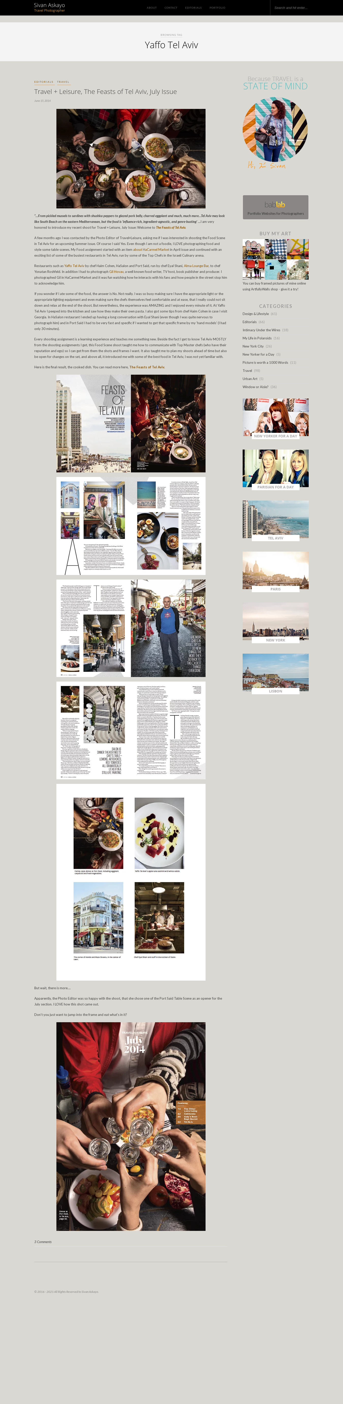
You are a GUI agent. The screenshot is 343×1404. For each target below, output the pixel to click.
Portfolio (217, 7)
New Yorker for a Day (258, 354)
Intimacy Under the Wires (261, 330)
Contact (171, 7)
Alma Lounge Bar (196, 266)
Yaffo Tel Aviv (74, 266)
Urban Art (250, 379)
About (152, 7)
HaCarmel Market (156, 249)
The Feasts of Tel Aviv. (170, 227)
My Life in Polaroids (257, 338)
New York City (253, 346)
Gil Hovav (116, 272)
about (137, 249)
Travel (63, 81)
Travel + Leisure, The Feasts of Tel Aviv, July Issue (105, 91)
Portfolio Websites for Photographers (275, 207)
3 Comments (43, 1242)
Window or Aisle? (256, 387)
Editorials (193, 7)
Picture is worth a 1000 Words (265, 362)
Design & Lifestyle (256, 314)
